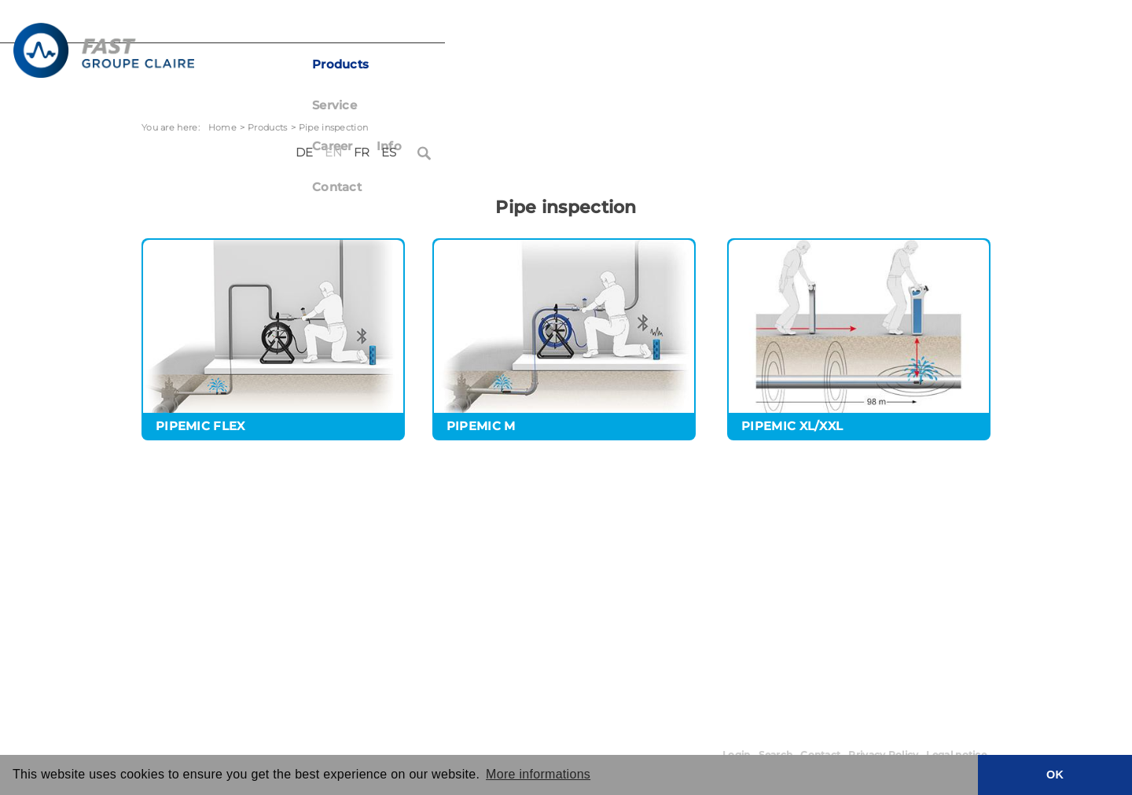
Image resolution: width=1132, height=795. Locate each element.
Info (665, 64)
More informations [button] (538, 774)
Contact (727, 64)
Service (542, 64)
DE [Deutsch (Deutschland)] (864, 30)
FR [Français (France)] (921, 30)
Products (468, 64)
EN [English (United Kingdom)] (893, 30)
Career (609, 64)
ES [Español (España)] (947, 30)
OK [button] (1055, 774)
